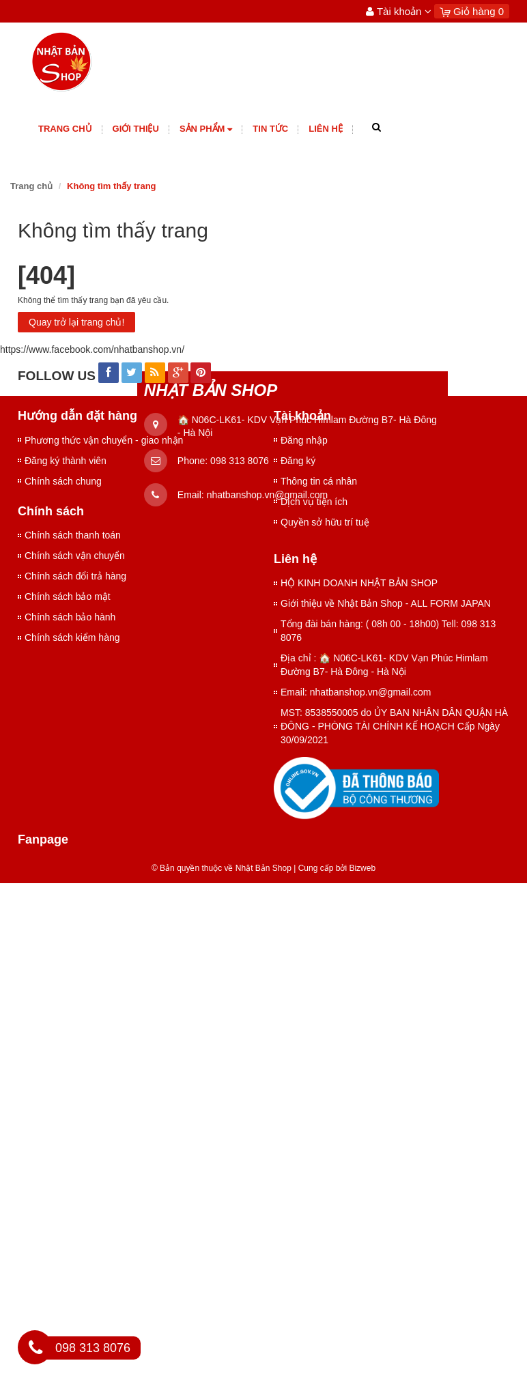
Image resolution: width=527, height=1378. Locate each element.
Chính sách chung (63, 481)
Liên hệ (326, 129)
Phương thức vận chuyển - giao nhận (104, 440)
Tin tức (270, 129)
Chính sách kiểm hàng (72, 637)
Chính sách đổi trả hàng (75, 576)
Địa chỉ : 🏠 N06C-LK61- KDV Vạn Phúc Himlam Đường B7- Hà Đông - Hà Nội (384, 664)
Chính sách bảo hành (70, 617)
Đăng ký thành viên (65, 460)
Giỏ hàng (472, 11)
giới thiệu (136, 129)
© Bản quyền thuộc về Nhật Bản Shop (221, 868)
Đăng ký (298, 460)
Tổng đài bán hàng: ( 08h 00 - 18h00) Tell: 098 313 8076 (388, 630)
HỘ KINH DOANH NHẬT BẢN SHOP (359, 582)
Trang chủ (65, 129)
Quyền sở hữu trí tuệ (325, 522)
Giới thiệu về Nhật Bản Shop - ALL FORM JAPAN (386, 603)
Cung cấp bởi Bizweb (334, 868)
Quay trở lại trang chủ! (76, 322)
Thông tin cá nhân (319, 481)
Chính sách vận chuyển (75, 555)
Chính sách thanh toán (73, 535)
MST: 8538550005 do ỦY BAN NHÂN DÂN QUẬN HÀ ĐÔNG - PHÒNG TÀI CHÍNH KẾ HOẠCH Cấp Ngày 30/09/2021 (394, 726)
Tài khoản (398, 11)
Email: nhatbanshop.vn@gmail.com (356, 692)
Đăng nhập (304, 440)
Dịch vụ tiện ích (314, 501)
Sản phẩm (206, 129)
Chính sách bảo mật (68, 596)
